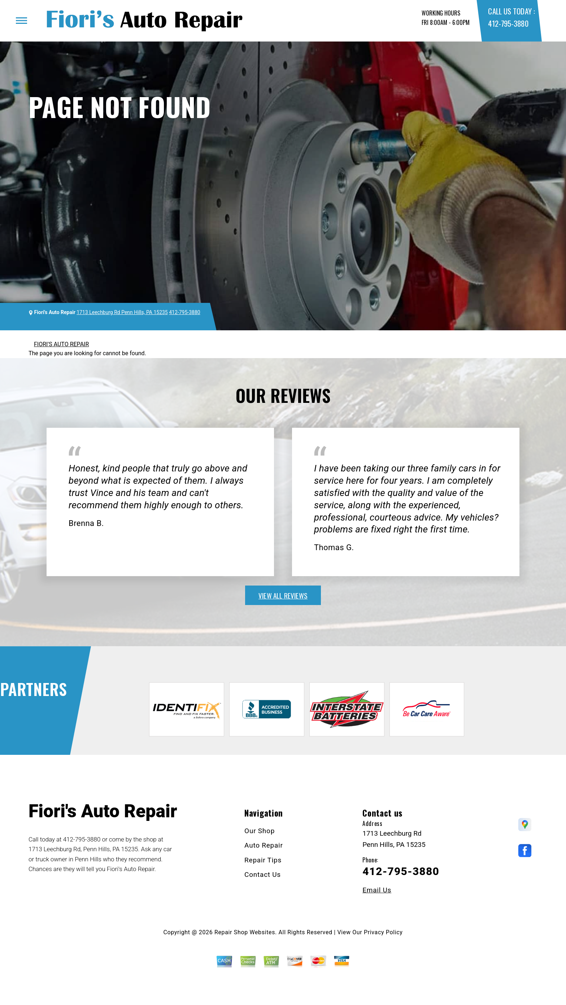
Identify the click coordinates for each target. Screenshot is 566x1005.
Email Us (376, 890)
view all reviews (283, 595)
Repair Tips (263, 860)
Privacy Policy (383, 932)
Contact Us (262, 874)
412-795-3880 (508, 23)
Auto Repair (263, 845)
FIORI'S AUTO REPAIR (61, 344)
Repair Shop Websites (244, 932)
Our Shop (259, 831)
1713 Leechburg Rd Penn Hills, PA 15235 (122, 312)
